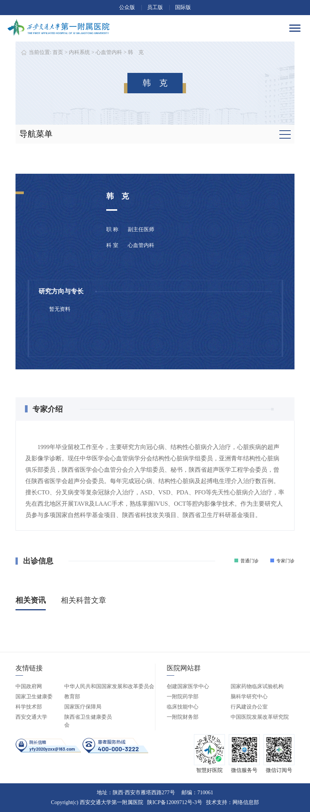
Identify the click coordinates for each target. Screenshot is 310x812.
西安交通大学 (31, 717)
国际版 (183, 7)
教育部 (72, 696)
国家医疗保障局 (82, 707)
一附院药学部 (182, 696)
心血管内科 (109, 52)
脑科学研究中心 (249, 696)
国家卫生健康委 (34, 696)
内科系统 (79, 52)
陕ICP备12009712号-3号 (174, 802)
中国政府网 (29, 686)
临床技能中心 (182, 707)
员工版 (155, 7)
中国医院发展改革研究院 (260, 717)
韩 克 (136, 52)
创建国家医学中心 (188, 686)
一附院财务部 (182, 717)
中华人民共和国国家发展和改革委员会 (109, 686)
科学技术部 (29, 707)
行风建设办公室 (249, 707)
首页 (58, 52)
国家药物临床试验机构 (257, 686)
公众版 (127, 7)
